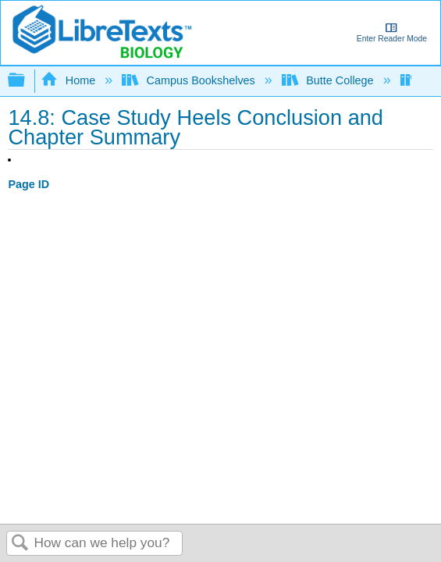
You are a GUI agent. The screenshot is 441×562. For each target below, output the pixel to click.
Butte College (329, 80)
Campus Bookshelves (190, 80)
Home (69, 80)
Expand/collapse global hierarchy (26, 81)
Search (20, 544)
